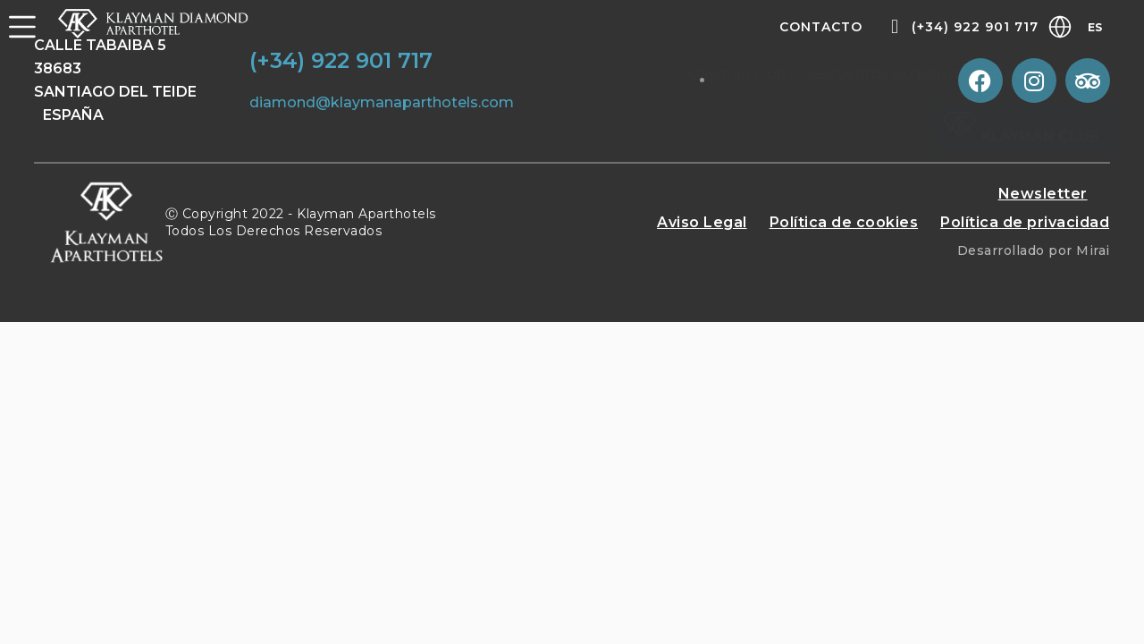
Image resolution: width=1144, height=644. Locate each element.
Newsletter (1043, 193)
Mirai (1093, 250)
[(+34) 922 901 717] (894, 27)
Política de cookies (844, 222)
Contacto (820, 27)
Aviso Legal (702, 222)
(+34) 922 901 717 (975, 27)
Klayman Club (1020, 136)
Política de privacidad (1024, 222)
